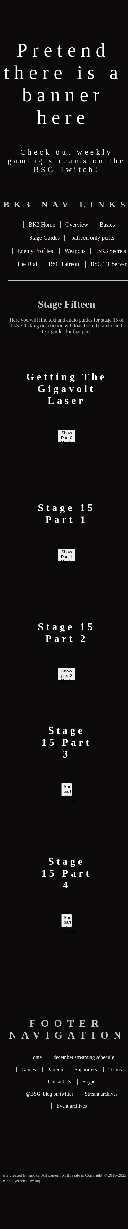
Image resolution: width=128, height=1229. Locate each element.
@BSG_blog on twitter (49, 1093)
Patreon (55, 1069)
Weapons (75, 251)
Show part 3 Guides (68, 790)
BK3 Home (42, 224)
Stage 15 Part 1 (66, 513)
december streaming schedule (83, 1057)
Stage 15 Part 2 (66, 632)
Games (28, 1069)
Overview (76, 224)
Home (35, 1057)
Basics (107, 224)
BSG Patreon (64, 264)
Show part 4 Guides (68, 921)
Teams (115, 1069)
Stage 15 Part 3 (66, 742)
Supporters (86, 1069)
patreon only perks (92, 238)
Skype (88, 1081)
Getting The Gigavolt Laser (66, 388)
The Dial (27, 264)
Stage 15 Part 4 (66, 873)
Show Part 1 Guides (67, 555)
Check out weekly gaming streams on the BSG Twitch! (67, 160)
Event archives (71, 1106)
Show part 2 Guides (67, 674)
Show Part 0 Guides (67, 436)
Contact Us (59, 1081)
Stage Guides (44, 238)
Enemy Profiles (35, 251)
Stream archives (101, 1093)
